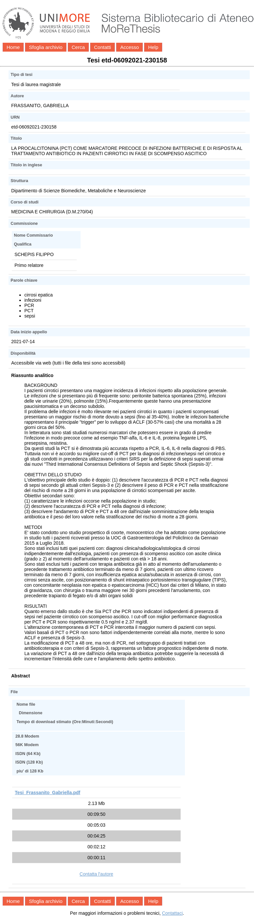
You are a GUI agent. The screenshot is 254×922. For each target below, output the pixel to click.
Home (13, 47)
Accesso (129, 47)
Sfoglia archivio (46, 47)
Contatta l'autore (96, 874)
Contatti (102, 47)
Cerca (78, 47)
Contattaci (172, 913)
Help (153, 47)
